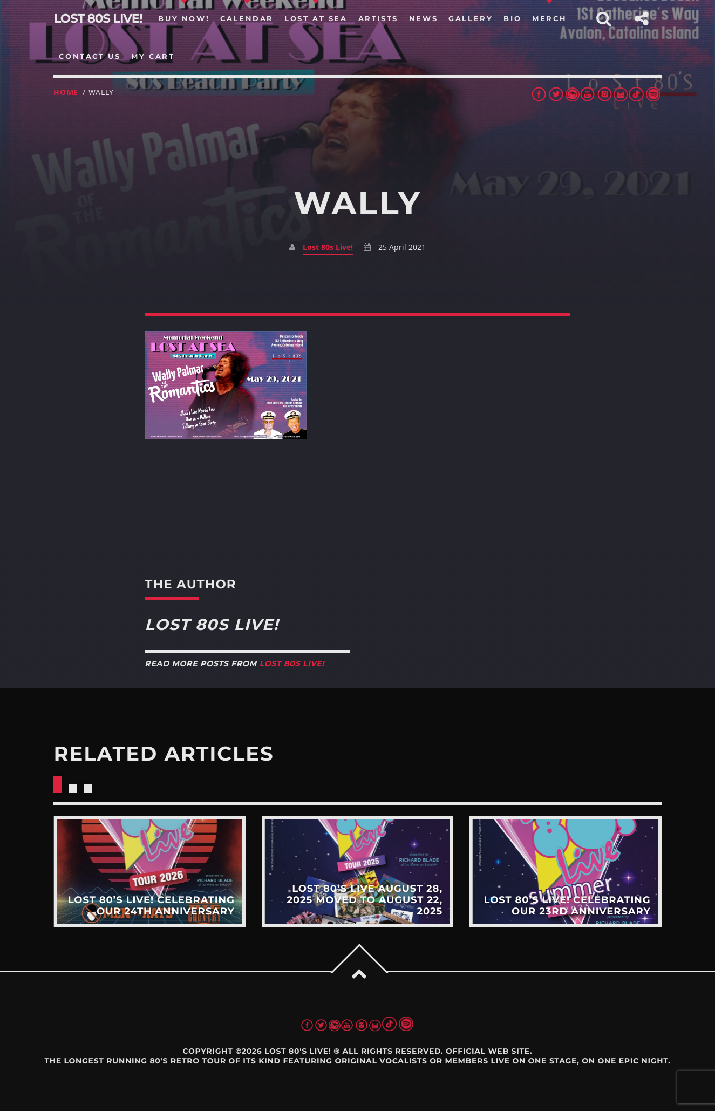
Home (65, 92)
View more (149, 871)
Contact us (89, 56)
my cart (152, 56)
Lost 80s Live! (328, 247)
